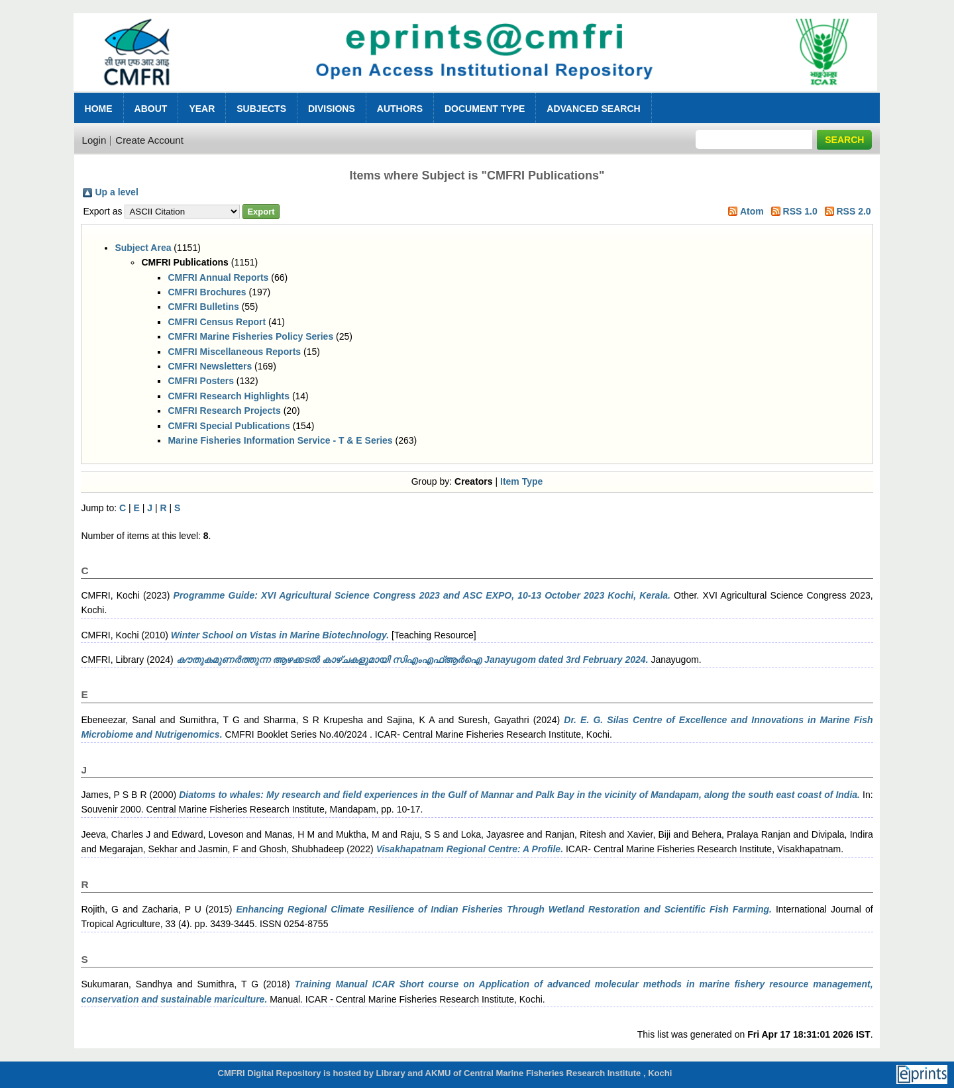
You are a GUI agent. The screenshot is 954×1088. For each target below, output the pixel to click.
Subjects (261, 108)
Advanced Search (593, 108)
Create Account (149, 140)
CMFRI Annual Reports (218, 277)
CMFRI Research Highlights (229, 396)
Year (202, 108)
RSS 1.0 (800, 211)
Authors (400, 108)
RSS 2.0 (853, 211)
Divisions (331, 108)
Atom (752, 211)
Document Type (485, 108)
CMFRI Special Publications (229, 425)
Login (94, 140)
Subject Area (143, 247)
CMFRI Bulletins (203, 306)
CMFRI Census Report (217, 322)
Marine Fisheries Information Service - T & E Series (280, 440)
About (151, 108)
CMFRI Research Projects (224, 410)
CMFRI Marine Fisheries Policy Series (250, 336)
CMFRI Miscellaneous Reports (234, 351)
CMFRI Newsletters (210, 366)
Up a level (116, 192)
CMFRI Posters (201, 380)
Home (99, 108)
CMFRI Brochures (207, 292)
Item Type (521, 481)
